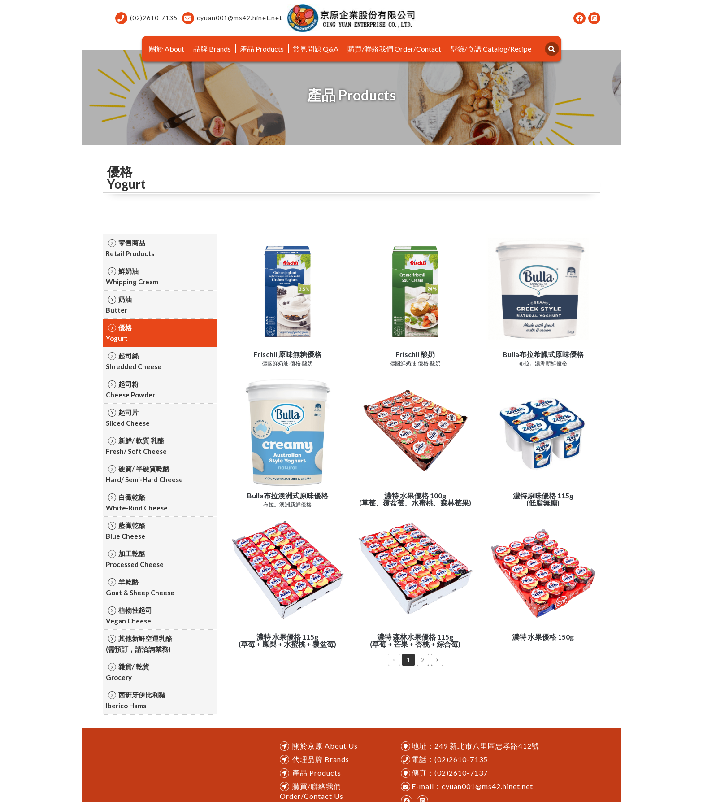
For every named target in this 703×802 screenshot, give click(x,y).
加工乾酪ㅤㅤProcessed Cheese (135, 558)
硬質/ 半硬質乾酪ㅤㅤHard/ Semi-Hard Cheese (144, 474)
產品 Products (262, 48)
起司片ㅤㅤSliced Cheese (128, 417)
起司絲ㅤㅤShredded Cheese (133, 361)
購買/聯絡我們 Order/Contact (394, 48)
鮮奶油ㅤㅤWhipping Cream (132, 276)
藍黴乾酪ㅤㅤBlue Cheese (125, 530)
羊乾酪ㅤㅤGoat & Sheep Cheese (140, 587)
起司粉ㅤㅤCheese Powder (130, 389)
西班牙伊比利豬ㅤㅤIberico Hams (135, 700)
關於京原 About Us (325, 745)
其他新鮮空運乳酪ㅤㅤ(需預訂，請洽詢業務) (139, 643)
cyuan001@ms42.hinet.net (232, 18)
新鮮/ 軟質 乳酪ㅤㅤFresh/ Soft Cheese (136, 445)
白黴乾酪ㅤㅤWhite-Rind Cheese (137, 502)
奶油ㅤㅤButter (119, 304)
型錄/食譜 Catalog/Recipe (490, 48)
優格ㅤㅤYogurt (119, 332)
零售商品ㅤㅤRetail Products (130, 248)
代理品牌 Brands (320, 759)
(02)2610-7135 (146, 18)
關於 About (166, 48)
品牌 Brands (212, 48)
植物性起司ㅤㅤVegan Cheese (129, 615)
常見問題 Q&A (315, 48)
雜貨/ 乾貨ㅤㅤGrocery (127, 672)
